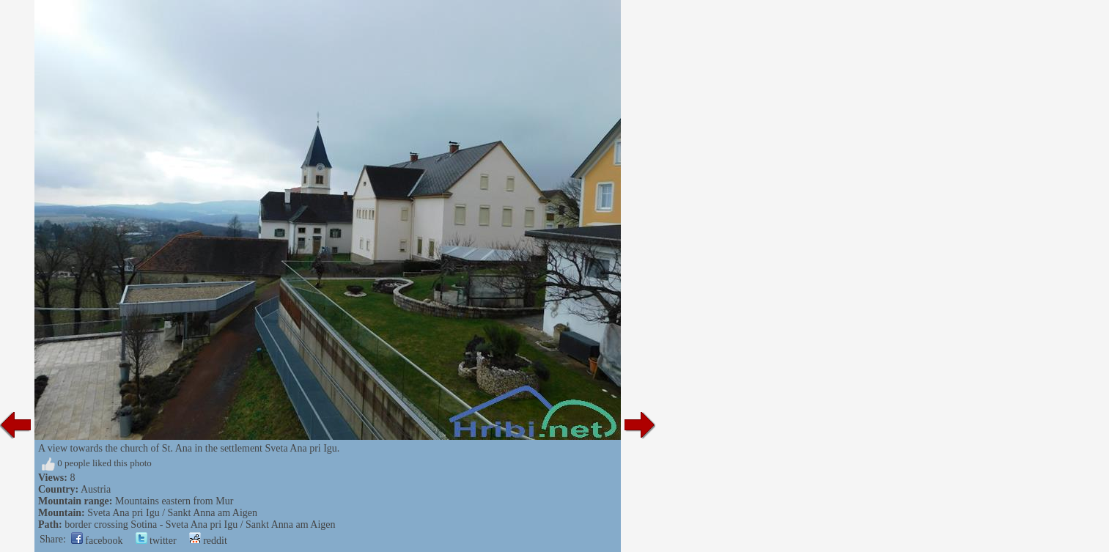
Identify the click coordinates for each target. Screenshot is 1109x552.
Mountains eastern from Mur (174, 501)
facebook (97, 540)
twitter (156, 540)
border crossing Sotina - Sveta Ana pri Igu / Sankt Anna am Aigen (200, 524)
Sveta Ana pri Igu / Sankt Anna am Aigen (172, 512)
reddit (208, 540)
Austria (96, 489)
